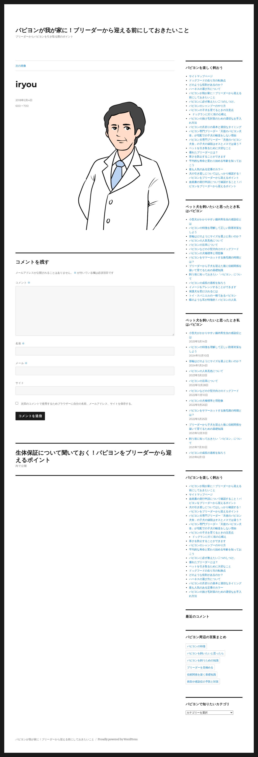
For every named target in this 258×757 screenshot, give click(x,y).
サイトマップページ (201, 76)
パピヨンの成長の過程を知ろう (207, 283)
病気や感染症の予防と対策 (202, 681)
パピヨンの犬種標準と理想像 (206, 253)
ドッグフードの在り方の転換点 (207, 80)
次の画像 (21, 65)
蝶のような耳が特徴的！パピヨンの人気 (212, 299)
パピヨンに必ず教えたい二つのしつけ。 (212, 101)
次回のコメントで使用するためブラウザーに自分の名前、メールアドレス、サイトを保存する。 (77, 403)
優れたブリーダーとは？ (203, 152)
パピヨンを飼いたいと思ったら (205, 653)
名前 (20, 343)
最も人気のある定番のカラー (206, 169)
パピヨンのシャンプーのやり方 (207, 106)
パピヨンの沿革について (203, 244)
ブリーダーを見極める (200, 667)
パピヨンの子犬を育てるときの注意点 (211, 110)
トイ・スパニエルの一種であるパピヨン (212, 295)
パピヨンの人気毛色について (206, 240)
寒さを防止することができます (207, 156)
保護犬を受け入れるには (203, 291)
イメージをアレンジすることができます (212, 287)
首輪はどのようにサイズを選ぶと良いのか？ (215, 236)
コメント (23, 282)
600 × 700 (22, 105)
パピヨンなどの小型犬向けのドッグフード (214, 249)
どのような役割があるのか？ (206, 84)
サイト (20, 382)
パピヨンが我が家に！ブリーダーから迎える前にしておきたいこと (102, 30)
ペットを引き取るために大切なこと (210, 148)
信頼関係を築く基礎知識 (201, 674)
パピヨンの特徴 (196, 646)
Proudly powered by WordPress (118, 739)
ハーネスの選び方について (205, 89)
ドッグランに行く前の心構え (209, 114)
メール (22, 363)
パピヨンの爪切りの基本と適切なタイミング (215, 127)
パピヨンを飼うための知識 (202, 660)
